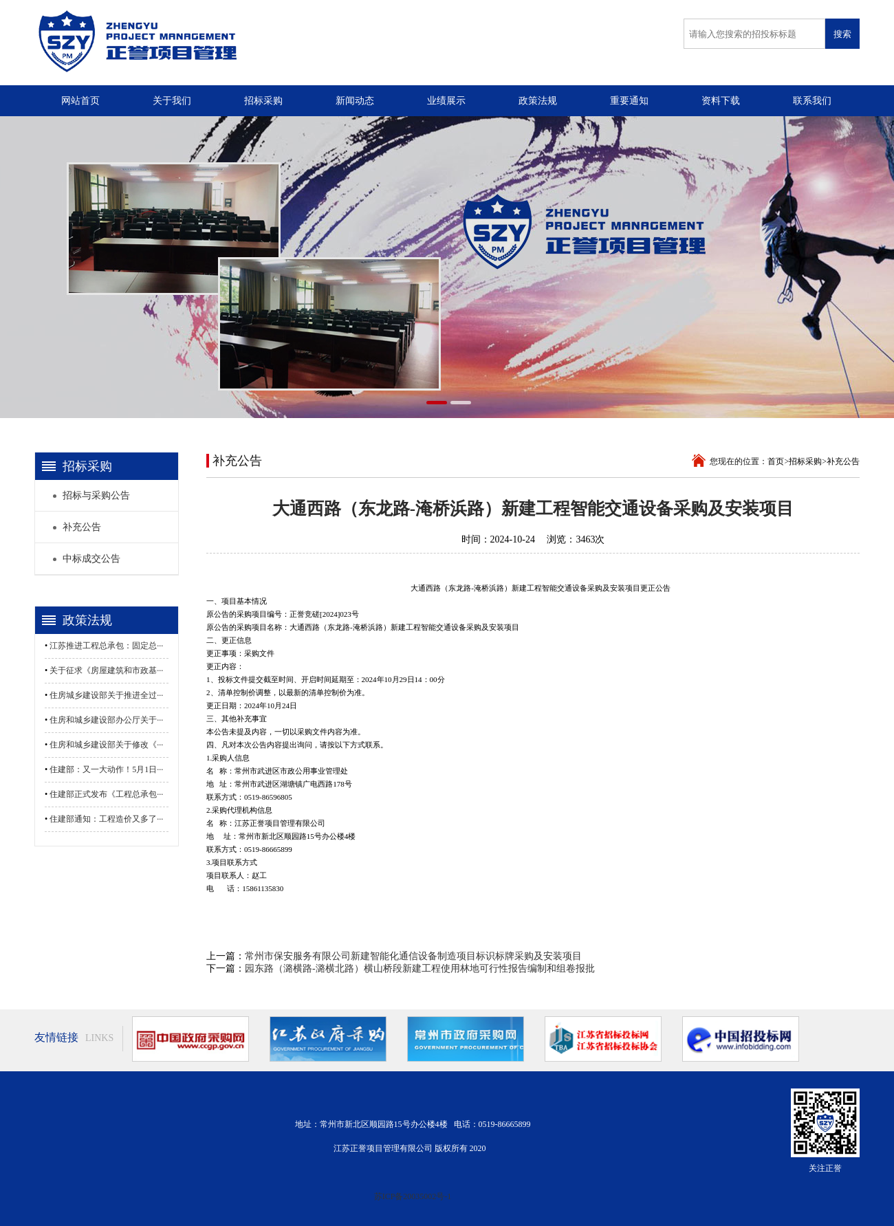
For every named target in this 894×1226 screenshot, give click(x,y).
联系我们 (812, 101)
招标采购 (263, 101)
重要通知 (629, 101)
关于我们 (172, 101)
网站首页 (80, 101)
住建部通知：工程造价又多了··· (106, 819)
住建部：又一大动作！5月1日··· (106, 769)
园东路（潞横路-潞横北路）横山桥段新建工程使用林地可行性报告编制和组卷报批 (420, 968)
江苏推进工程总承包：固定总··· (106, 645)
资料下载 (720, 101)
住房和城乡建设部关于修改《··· (106, 744)
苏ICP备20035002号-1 (413, 1196)
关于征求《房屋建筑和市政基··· (106, 670)
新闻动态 (355, 101)
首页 (775, 461)
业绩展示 (446, 101)
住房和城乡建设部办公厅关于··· (106, 720)
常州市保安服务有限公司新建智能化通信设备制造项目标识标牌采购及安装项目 (413, 956)
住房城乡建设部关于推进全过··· (106, 695)
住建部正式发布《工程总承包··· (106, 794)
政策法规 (538, 101)
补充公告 (843, 461)
